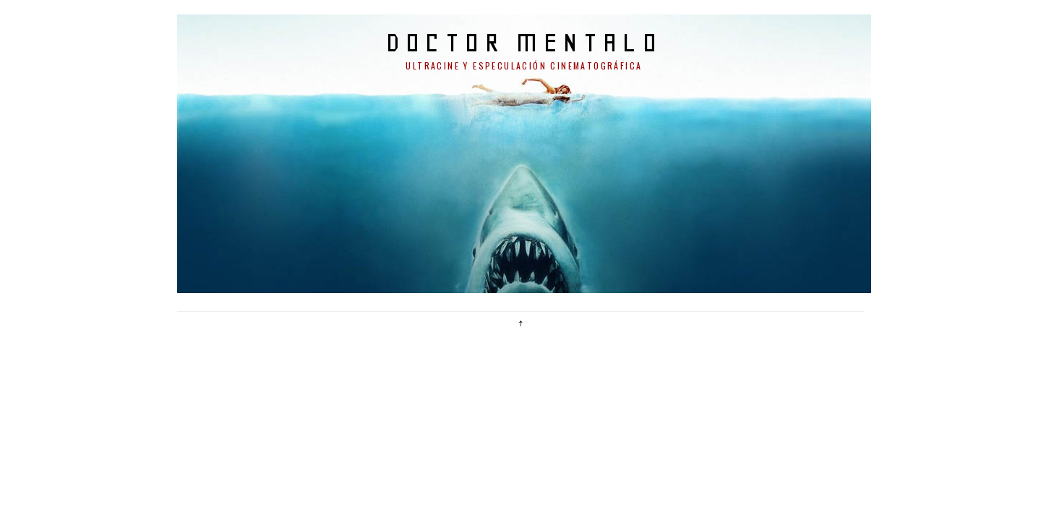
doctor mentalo (524, 42)
